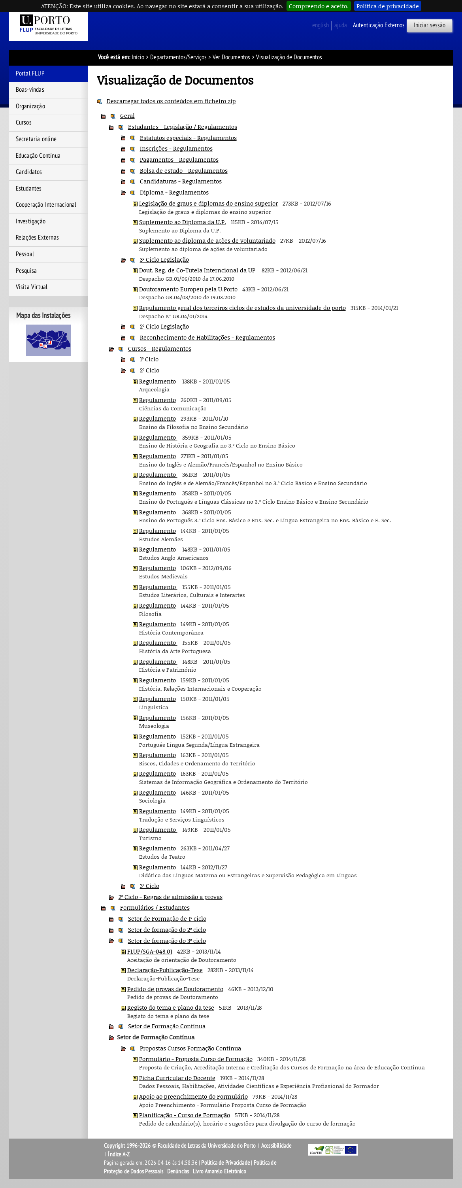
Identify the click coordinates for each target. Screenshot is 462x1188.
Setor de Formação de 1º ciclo (167, 918)
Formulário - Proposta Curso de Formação (196, 1059)
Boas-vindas (30, 90)
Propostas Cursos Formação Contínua (190, 1048)
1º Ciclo (149, 359)
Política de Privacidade (225, 1162)
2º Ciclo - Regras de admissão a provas (171, 897)
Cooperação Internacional (46, 205)
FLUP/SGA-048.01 (149, 951)
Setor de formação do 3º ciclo (167, 940)
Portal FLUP (30, 73)
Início (138, 57)
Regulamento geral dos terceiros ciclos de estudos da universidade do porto (242, 308)
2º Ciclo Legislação (164, 326)
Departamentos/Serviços (178, 57)
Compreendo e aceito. (319, 6)
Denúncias (178, 1171)
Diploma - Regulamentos (174, 192)
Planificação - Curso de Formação (184, 1115)
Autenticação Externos (379, 25)
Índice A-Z (119, 1154)
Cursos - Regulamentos (159, 348)
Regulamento (158, 381)
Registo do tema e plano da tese (170, 1007)
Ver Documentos (231, 57)
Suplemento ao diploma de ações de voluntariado (207, 240)
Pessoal (25, 254)
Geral (127, 115)
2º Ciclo (149, 370)
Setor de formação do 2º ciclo (167, 929)
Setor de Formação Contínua (167, 1026)
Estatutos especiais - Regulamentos (188, 138)
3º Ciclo (149, 886)
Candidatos (29, 172)
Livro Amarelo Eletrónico (219, 1171)
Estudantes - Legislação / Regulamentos (182, 126)
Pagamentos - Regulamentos (179, 159)
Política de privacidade (387, 6)
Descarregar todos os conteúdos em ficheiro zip (171, 101)
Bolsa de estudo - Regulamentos (184, 170)
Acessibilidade (276, 1145)
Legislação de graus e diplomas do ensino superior (208, 203)
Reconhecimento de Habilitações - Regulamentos (207, 337)
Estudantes (29, 189)
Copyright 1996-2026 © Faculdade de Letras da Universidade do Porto (180, 1145)
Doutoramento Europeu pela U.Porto (188, 289)
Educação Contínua (38, 156)
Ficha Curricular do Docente (177, 1078)
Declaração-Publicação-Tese (165, 970)
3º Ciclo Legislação (164, 259)
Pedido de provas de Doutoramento (175, 989)
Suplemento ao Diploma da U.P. (182, 222)
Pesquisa (26, 271)
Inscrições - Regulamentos (176, 148)
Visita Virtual (32, 287)
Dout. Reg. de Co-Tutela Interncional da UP (198, 270)
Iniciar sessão (429, 25)
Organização (30, 106)
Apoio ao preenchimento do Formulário (193, 1096)
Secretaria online (36, 139)
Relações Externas (37, 238)
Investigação (30, 221)
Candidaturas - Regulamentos (181, 181)
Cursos (24, 123)
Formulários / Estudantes (155, 907)
